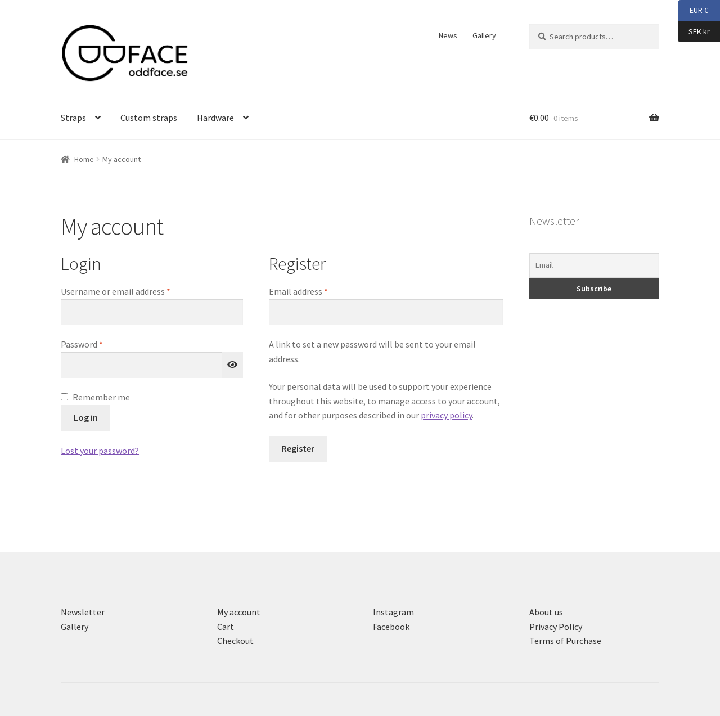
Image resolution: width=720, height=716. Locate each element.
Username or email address (132, 291)
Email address (315, 291)
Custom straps (148, 117)
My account (238, 612)
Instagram (393, 612)
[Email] (594, 265)
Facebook (391, 626)
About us (546, 612)
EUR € (693, 10)
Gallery (484, 35)
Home (84, 159)
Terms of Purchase (565, 640)
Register (298, 448)
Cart (225, 626)
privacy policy (446, 415)
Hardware (215, 117)
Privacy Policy (555, 626)
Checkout (235, 640)
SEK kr (694, 32)
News (448, 35)
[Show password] (232, 365)
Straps (73, 117)
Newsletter (83, 612)
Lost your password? (100, 450)
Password (98, 343)
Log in (86, 417)
